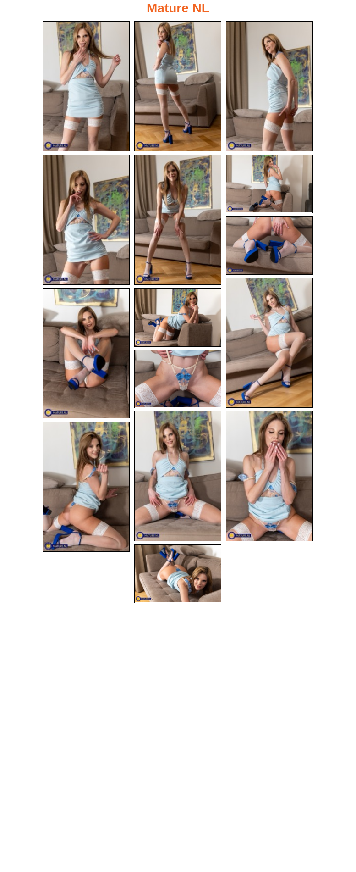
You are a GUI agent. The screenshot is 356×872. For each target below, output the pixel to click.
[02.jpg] (177, 86)
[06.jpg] (269, 184)
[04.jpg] (86, 220)
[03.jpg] (269, 86)
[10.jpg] (177, 317)
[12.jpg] (177, 476)
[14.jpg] (86, 487)
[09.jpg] (86, 353)
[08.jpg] (269, 343)
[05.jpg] (177, 220)
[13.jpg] (269, 476)
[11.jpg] (177, 379)
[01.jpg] (86, 86)
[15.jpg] (177, 573)
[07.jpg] (269, 245)
